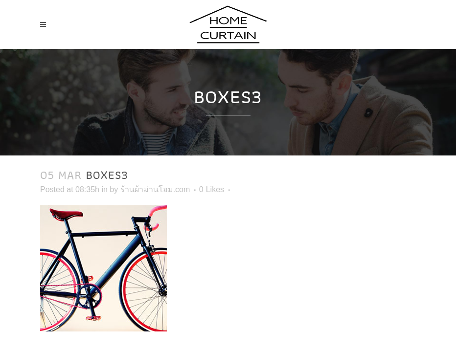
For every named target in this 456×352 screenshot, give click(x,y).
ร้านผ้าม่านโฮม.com (155, 189)
